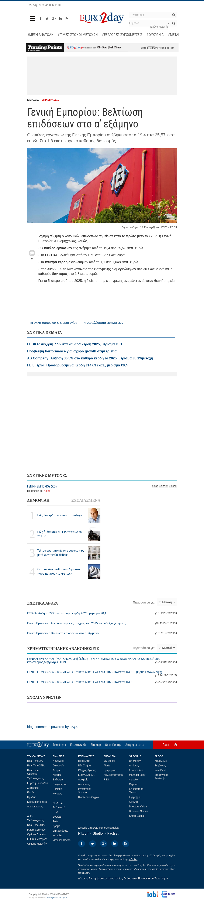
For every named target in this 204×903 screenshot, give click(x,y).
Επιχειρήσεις (60, 784)
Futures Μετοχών (37, 839)
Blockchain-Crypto (88, 797)
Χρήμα (56, 826)
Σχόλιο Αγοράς (35, 778)
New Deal (160, 770)
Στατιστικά (32, 787)
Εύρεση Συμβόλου (37, 783)
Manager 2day (137, 774)
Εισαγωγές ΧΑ (86, 774)
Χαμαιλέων (161, 760)
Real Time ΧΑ (35, 760)
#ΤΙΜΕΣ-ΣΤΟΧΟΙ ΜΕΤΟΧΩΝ (78, 35)
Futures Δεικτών (36, 829)
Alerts (47, 490)
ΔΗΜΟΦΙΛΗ (38, 500)
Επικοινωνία (78, 745)
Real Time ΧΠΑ (36, 765)
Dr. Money (135, 760)
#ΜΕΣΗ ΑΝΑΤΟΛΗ (40, 35)
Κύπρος (57, 793)
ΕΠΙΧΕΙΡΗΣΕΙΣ (50, 99)
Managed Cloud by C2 (57, 897)
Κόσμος (57, 774)
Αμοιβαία (83, 779)
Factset (112, 833)
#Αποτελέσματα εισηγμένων (103, 322)
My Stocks (109, 760)
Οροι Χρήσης (113, 745)
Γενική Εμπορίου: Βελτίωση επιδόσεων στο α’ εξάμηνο (102, 633)
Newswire (58, 760)
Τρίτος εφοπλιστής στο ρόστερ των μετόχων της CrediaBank (60, 553)
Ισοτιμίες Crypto (61, 840)
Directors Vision (138, 806)
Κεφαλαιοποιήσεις (37, 801)
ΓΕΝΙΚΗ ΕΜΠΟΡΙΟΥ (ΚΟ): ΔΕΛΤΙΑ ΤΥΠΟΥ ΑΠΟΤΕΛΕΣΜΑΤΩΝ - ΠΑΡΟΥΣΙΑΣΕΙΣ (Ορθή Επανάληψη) (102, 673)
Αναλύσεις (84, 784)
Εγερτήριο (135, 797)
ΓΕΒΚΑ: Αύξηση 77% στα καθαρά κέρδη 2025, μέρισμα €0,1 (102, 613)
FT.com (83, 833)
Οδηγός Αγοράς (87, 770)
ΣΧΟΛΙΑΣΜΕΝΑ (85, 500)
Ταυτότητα (59, 745)
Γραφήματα (110, 770)
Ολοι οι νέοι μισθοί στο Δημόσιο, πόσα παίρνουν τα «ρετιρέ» (58, 571)
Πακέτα (31, 792)
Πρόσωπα (84, 760)
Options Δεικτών (36, 834)
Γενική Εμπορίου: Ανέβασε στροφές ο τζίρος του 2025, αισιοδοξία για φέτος (102, 623)
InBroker (133, 859)
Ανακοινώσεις (35, 806)
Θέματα (133, 784)
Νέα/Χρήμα (84, 765)
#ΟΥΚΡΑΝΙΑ (155, 35)
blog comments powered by (52, 727)
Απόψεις (134, 765)
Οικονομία (58, 765)
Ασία (55, 821)
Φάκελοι (133, 779)
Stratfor (98, 833)
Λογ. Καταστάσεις (114, 774)
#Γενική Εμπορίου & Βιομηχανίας (53, 322)
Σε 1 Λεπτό (59, 807)
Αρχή (166, 744)
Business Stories (138, 811)
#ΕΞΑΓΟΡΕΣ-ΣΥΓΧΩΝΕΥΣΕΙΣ (122, 35)
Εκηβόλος (160, 765)
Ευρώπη (57, 816)
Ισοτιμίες (57, 835)
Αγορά (56, 770)
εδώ (151, 48)
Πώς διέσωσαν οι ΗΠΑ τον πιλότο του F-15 (59, 534)
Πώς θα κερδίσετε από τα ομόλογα (59, 515)
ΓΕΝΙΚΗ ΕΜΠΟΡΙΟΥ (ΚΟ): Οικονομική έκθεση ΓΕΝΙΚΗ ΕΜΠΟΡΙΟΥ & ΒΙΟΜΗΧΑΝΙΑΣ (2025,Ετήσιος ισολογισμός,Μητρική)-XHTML (102, 660)
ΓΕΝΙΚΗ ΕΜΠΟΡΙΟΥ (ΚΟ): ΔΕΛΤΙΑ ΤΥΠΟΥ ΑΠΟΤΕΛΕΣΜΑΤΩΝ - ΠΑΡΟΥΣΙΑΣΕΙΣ (102, 682)
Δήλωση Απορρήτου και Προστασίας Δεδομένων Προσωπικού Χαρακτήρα (123, 878)
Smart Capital (137, 815)
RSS (106, 779)
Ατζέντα (133, 801)
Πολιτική (57, 788)
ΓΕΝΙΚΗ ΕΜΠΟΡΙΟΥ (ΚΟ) (42, 486)
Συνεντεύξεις (136, 770)
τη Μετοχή (167, 602)
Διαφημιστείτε (134, 745)
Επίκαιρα (58, 779)
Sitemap (96, 745)
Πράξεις (31, 797)
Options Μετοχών (37, 843)
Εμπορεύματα (60, 830)
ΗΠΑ (55, 812)
